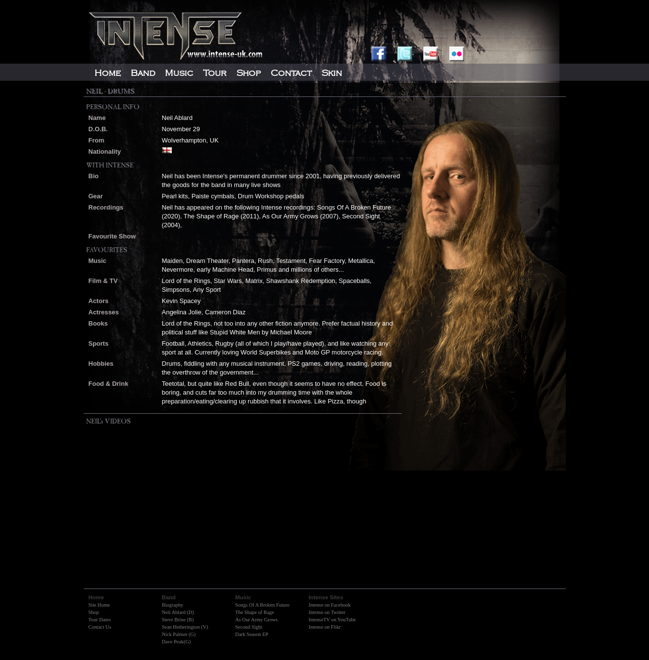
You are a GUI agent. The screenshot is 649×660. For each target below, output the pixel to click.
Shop (94, 612)
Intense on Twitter (327, 612)
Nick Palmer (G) (179, 634)
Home (107, 73)
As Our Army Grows (256, 619)
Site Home (99, 605)
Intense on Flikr (325, 627)
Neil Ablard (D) (178, 612)
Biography (173, 605)
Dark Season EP (252, 634)
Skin (332, 73)
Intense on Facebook (330, 605)
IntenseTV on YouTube (332, 619)
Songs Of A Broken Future (262, 605)
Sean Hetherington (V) (185, 627)
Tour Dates (100, 619)
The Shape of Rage (254, 612)
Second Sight (248, 627)
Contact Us (100, 627)
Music (179, 73)
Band (143, 73)
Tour (215, 73)
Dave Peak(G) (176, 641)
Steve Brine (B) (178, 619)
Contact (291, 73)
